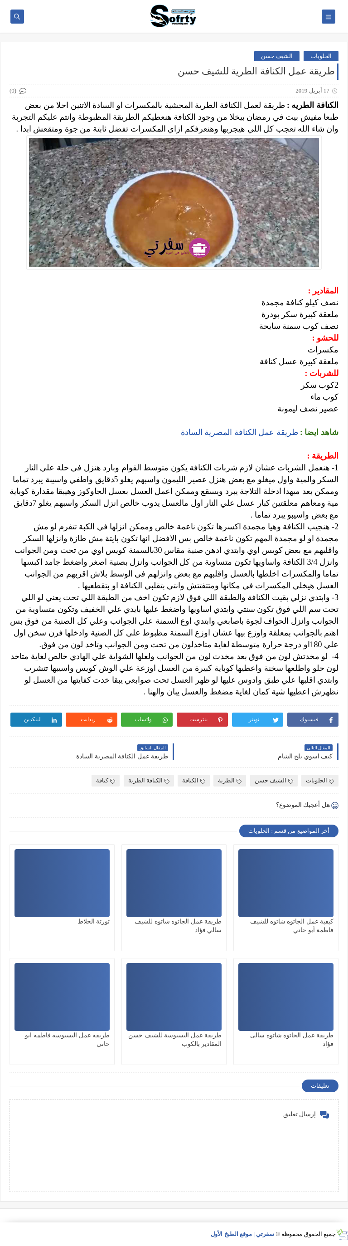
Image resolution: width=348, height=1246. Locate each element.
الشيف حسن (277, 56)
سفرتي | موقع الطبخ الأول (242, 1234)
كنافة (105, 780)
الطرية (230, 780)
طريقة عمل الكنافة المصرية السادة (238, 432)
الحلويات (321, 56)
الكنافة (193, 780)
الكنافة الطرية (148, 780)
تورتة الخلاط (93, 921)
